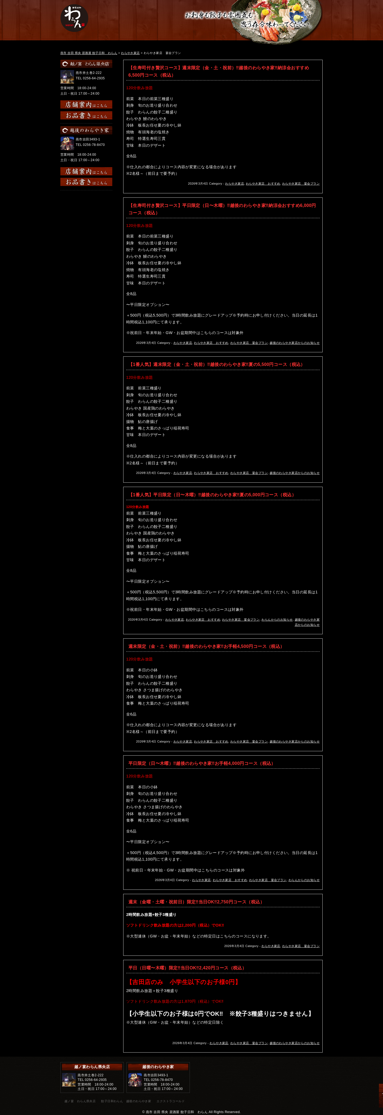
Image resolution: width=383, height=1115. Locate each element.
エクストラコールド (171, 1101)
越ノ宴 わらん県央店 (80, 1101)
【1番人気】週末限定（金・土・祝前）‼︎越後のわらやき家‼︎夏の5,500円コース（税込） (216, 364)
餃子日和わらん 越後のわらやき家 (126, 1101)
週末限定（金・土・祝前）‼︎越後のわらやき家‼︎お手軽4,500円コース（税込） (206, 646)
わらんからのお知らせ (277, 619)
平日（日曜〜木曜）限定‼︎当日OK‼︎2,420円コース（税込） (187, 968)
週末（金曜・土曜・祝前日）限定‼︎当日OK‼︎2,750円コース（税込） (196, 902)
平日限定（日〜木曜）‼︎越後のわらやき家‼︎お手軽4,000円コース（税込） (202, 763)
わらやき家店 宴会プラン (301, 183)
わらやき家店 (234, 183)
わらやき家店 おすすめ (263, 183)
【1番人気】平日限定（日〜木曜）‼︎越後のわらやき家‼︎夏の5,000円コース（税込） (212, 494)
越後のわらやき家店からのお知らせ (295, 342)
